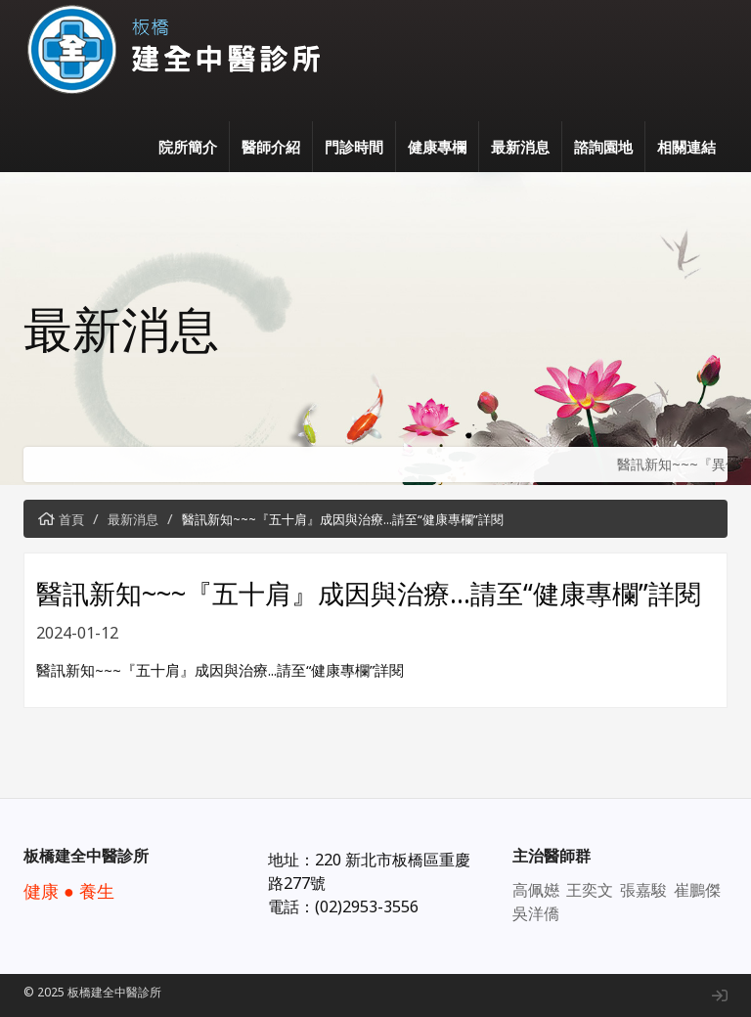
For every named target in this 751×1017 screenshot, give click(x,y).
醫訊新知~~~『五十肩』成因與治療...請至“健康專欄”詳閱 (343, 519)
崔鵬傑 (697, 890)
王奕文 (589, 890)
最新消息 (520, 146)
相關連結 (686, 146)
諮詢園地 (603, 146)
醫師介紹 (271, 146)
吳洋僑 (535, 913)
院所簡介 (187, 146)
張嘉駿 (643, 890)
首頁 (71, 519)
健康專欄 (437, 146)
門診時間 (354, 146)
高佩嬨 (535, 890)
